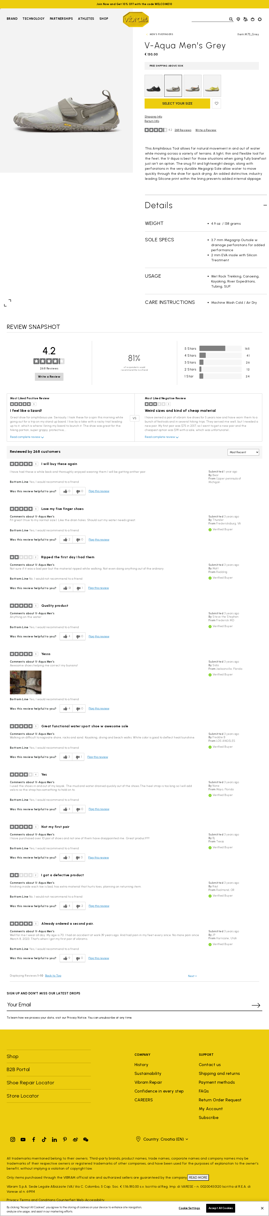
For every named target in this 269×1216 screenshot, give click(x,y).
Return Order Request (220, 1099)
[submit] (256, 1005)
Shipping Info (153, 116)
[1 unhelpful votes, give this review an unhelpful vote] (79, 588)
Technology (33, 19)
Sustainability (148, 1073)
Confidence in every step (159, 1091)
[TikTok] (44, 1139)
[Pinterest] (64, 1139)
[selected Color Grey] (173, 86)
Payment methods (217, 1082)
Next (192, 976)
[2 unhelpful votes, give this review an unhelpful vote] (79, 906)
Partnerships (61, 19)
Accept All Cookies (220, 1208)
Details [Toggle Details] (159, 205)
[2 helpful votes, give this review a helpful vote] (66, 540)
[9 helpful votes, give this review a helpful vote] (66, 958)
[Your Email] (128, 1005)
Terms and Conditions (37, 1200)
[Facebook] (33, 1139)
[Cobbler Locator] (245, 19)
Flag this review (99, 491)
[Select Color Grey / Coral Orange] (193, 86)
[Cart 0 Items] (252, 19)
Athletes (86, 19)
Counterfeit (65, 1200)
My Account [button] (211, 1108)
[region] (134, 1208)
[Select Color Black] (153, 86)
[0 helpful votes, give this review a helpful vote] (66, 491)
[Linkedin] (54, 1139)
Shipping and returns (219, 1073)
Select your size (177, 103)
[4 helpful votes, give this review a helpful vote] (66, 636)
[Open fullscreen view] (8, 303)
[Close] (262, 1208)
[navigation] (57, 19)
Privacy (12, 1200)
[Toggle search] (231, 19)
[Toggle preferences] (259, 19)
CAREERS (143, 1099)
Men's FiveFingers (161, 34)
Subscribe (208, 1117)
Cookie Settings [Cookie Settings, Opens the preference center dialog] (189, 1208)
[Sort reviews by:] (243, 452)
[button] (25, 682)
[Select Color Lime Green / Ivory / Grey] (212, 86)
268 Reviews (183, 130)
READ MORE (198, 1177)
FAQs (204, 1091)
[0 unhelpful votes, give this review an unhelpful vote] (79, 491)
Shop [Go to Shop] (103, 19)
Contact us (210, 1064)
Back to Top (53, 975)
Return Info (152, 121)
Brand (12, 19)
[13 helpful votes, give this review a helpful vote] (66, 588)
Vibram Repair (148, 1082)
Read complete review (27, 437)
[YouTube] (23, 1139)
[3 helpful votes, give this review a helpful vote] (66, 757)
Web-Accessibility (90, 1200)
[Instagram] (12, 1139)
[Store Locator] (238, 19)
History (141, 1064)
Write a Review (205, 130)
